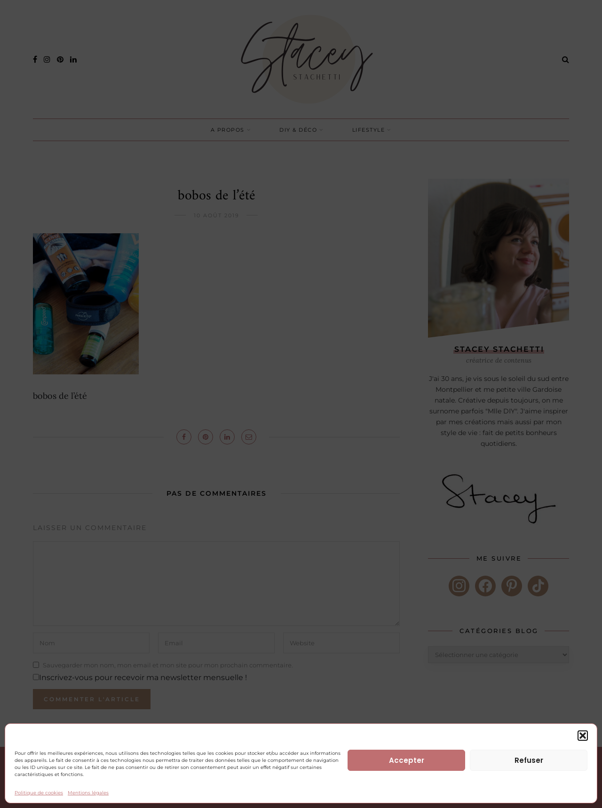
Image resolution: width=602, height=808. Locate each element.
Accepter (406, 760)
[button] (582, 735)
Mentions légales (88, 793)
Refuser (529, 760)
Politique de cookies (39, 793)
